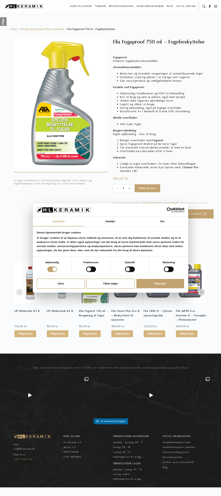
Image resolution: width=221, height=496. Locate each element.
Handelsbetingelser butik (177, 450)
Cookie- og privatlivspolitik (178, 470)
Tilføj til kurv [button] (25, 342)
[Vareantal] (123, 197)
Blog (165, 476)
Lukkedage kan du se (127, 465)
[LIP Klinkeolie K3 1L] (30, 291)
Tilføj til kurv (147, 196)
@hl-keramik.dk (26, 457)
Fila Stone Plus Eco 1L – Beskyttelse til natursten (125, 324)
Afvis (61, 283)
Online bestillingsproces (176, 460)
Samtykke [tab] (59, 221)
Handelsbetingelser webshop (179, 455)
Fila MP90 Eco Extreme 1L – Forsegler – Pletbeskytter (191, 324)
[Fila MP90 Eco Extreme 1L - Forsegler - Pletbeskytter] (191, 291)
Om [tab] (162, 221)
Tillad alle (160, 283)
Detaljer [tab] (110, 221)
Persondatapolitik (172, 465)
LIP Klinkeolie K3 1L (27, 319)
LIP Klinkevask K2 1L (60, 319)
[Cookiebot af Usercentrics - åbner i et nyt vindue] (169, 209)
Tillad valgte (110, 283)
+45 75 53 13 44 (23, 468)
